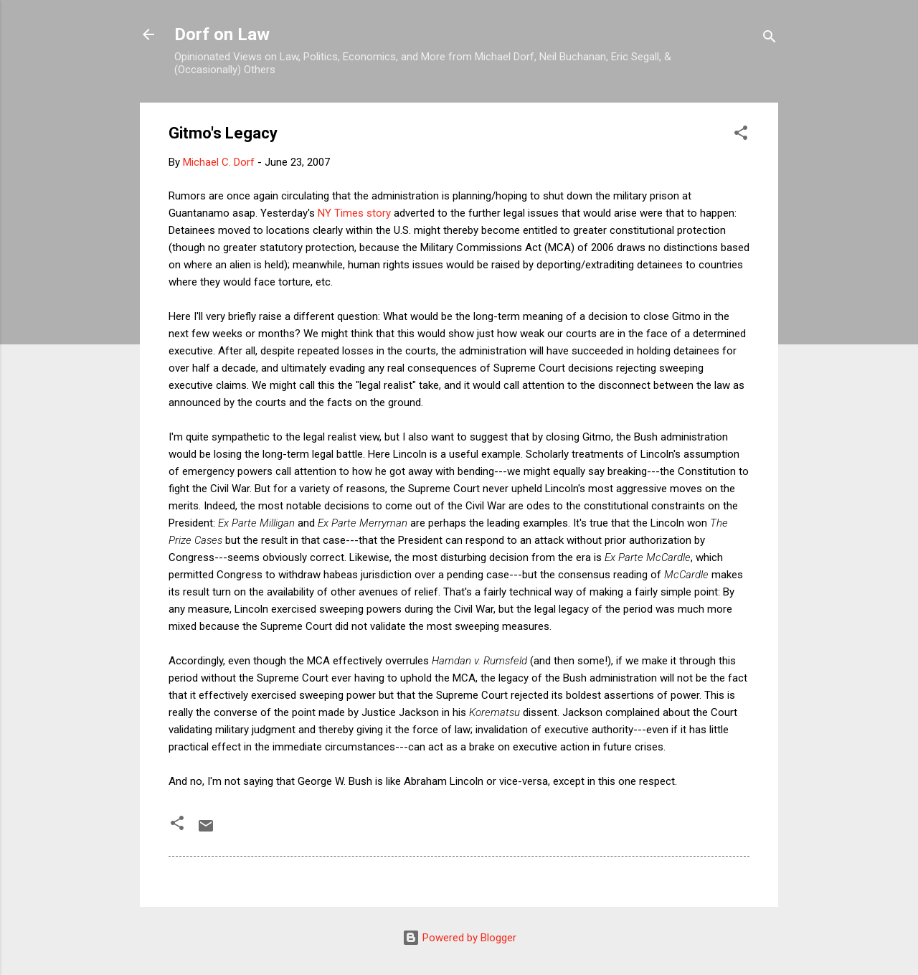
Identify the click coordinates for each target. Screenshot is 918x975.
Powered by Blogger (459, 937)
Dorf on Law (222, 34)
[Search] (769, 39)
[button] (740, 135)
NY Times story (354, 213)
